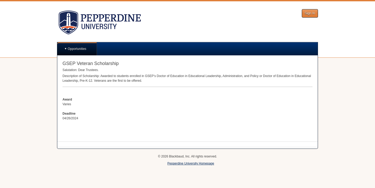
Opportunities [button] (77, 49)
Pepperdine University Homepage (190, 163)
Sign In (310, 13)
